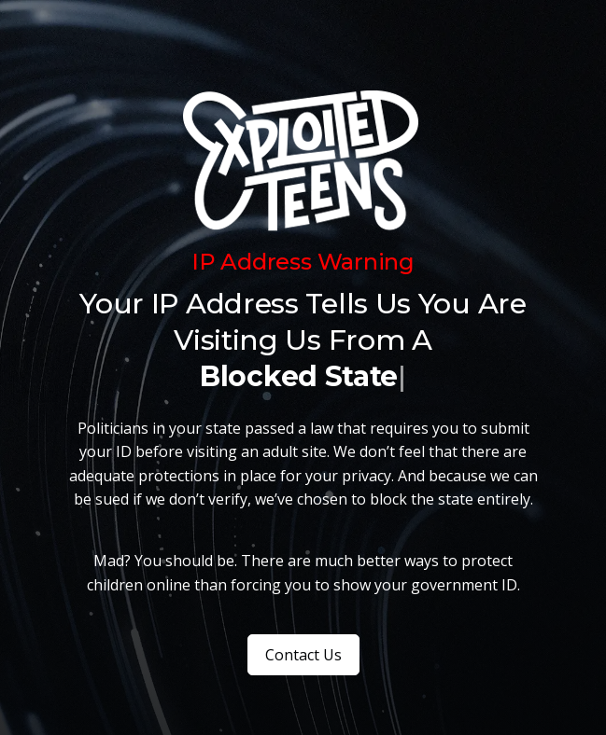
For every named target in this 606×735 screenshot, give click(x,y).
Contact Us (303, 655)
